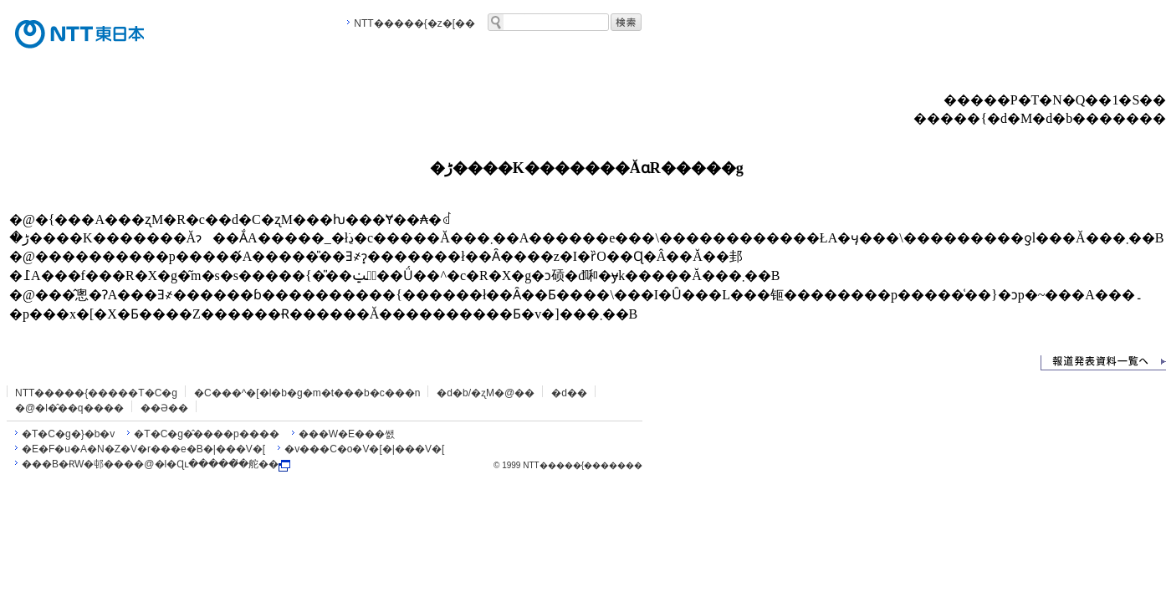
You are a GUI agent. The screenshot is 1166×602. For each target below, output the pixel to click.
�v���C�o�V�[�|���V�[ (364, 449)
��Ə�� (164, 408)
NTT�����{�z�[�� (414, 23)
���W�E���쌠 (347, 434)
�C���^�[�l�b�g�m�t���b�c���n (307, 393)
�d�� (569, 393)
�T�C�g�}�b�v (68, 434)
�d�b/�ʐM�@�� (485, 393)
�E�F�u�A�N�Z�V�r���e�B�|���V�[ (143, 449)
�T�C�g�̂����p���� (206, 434)
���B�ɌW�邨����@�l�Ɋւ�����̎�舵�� (156, 464)
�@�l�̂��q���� (69, 408)
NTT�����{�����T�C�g (96, 393)
